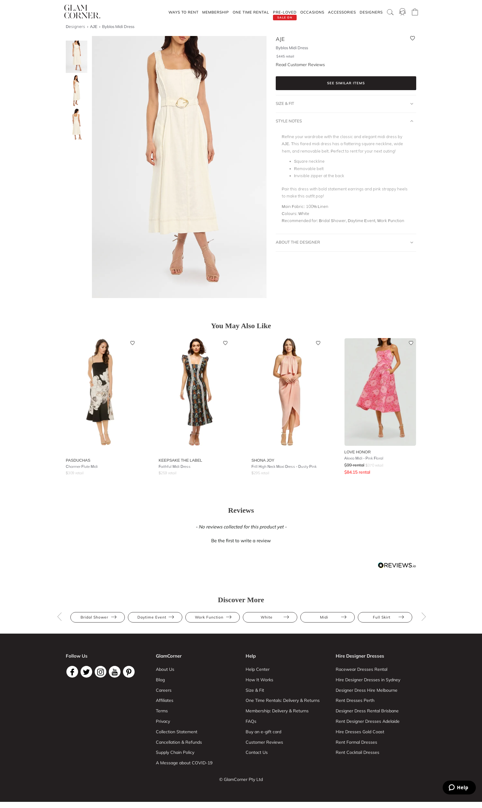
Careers (164, 690)
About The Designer (344, 242)
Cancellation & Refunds (179, 742)
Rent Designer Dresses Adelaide (368, 721)
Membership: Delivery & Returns (277, 711)
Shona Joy (263, 460)
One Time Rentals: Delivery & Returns (283, 700)
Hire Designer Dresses (360, 656)
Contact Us (257, 752)
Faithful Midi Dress (175, 466)
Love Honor (357, 451)
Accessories (342, 12)
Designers (371, 12)
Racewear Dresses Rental (361, 669)
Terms (162, 711)
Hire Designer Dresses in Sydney (368, 680)
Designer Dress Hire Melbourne (366, 690)
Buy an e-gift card (263, 731)
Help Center (258, 669)
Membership (215, 12)
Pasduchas (78, 460)
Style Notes (344, 121)
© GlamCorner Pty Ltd (241, 779)
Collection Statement (176, 731)
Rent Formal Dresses (356, 742)
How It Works (259, 680)
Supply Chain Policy (175, 752)
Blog (160, 680)
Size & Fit (344, 103)
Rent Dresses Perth (355, 700)
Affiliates (164, 700)
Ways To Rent (183, 12)
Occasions (312, 12)
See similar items (346, 83)
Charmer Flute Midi (82, 466)
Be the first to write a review (241, 540)
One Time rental (251, 12)
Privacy (163, 721)
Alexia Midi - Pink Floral (363, 458)
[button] (241, 540)
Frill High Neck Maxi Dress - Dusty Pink (284, 466)
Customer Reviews (264, 742)
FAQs (251, 721)
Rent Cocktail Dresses (357, 752)
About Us (165, 669)
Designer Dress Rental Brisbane (367, 711)
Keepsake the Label (180, 460)
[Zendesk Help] (459, 787)
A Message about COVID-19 (184, 763)
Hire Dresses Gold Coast (360, 731)
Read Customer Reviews (300, 64)
